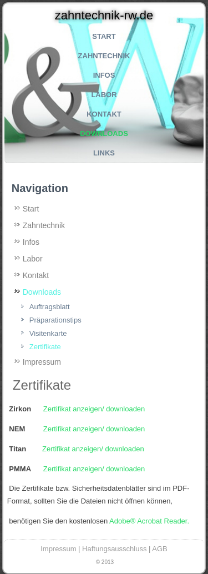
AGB (159, 549)
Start (103, 36)
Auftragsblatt (49, 307)
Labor (103, 94)
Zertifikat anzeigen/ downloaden (94, 409)
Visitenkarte (48, 333)
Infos (104, 75)
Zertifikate (45, 347)
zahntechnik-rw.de (104, 15)
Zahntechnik (104, 56)
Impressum (42, 362)
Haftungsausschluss (114, 549)
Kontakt (104, 114)
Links (104, 153)
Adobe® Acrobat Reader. (149, 521)
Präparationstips (55, 320)
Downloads (104, 133)
